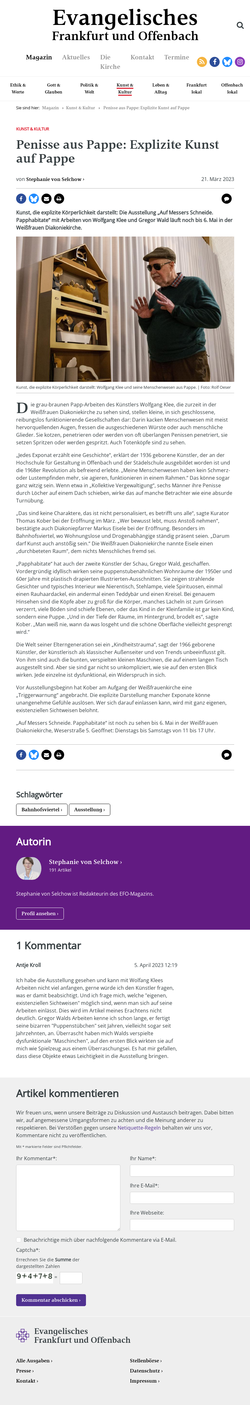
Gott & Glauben (53, 88)
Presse (23, 1371)
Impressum (143, 1381)
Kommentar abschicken (49, 1300)
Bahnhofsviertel (40, 810)
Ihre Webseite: (147, 1212)
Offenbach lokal (232, 88)
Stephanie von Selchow (54, 179)
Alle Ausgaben (33, 1361)
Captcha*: (28, 1249)
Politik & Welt (89, 88)
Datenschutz (145, 1371)
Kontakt (142, 57)
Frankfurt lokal (196, 88)
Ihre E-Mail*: (144, 1185)
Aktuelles (76, 57)
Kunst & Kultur (125, 88)
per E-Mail (46, 199)
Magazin (39, 57)
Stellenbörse (144, 1361)
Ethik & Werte (18, 88)
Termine (176, 57)
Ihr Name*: (143, 1158)
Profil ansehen (38, 913)
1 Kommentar (227, 199)
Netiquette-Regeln (139, 1127)
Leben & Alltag (160, 88)
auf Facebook (21, 199)
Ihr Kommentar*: (36, 1158)
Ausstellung (88, 810)
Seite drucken (59, 199)
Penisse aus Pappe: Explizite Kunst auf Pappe (146, 107)
